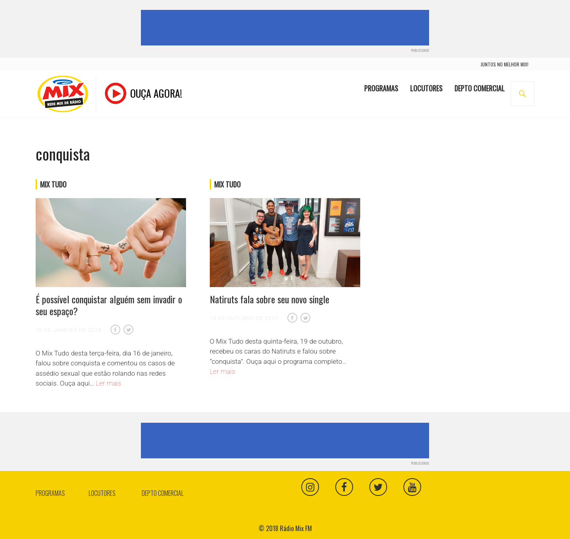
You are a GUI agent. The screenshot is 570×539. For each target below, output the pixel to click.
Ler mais (108, 383)
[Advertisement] (286, 27)
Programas (381, 88)
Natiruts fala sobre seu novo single (269, 299)
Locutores (426, 88)
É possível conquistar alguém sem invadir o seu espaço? (109, 305)
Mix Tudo (53, 184)
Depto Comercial (479, 88)
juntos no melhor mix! (504, 64)
